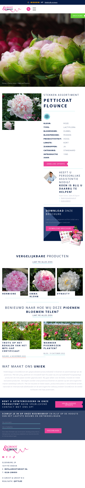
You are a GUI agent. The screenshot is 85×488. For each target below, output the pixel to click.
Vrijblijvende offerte (69, 404)
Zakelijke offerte (56, 164)
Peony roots (12, 83)
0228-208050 (11, 472)
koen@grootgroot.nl (68, 198)
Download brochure (60, 228)
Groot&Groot (7, 7)
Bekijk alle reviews (51, 2)
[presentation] (61, 424)
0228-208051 (66, 201)
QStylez (18, 481)
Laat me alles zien (43, 262)
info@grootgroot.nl (16, 469)
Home (4, 83)
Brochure (77, 15)
